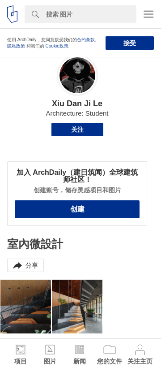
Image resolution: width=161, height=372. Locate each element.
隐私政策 (16, 45)
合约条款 (86, 39)
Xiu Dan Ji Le (77, 103)
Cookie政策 (57, 45)
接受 (129, 43)
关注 (77, 129)
